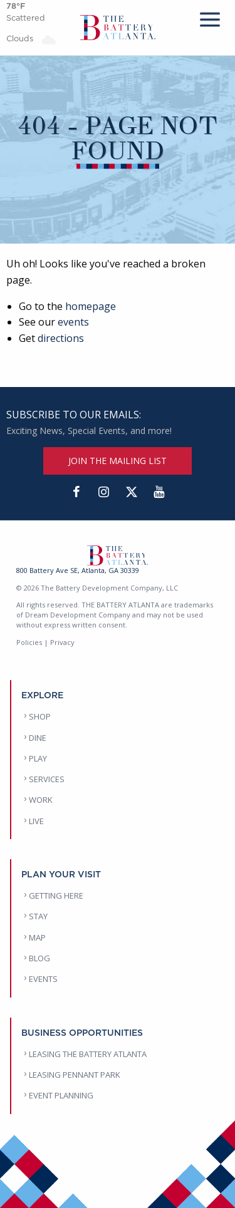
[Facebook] (76, 492)
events (73, 322)
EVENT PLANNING (61, 1095)
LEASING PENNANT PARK (74, 1074)
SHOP (40, 716)
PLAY (38, 758)
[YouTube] (159, 492)
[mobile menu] (210, 17)
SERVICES (47, 779)
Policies (29, 642)
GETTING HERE (56, 895)
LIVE (36, 821)
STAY (38, 916)
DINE (37, 737)
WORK (41, 799)
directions (61, 338)
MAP (37, 937)
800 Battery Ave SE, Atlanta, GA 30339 (77, 570)
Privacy (62, 642)
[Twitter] (131, 492)
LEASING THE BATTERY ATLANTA (88, 1054)
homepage (90, 306)
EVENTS (43, 978)
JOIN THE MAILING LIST (117, 461)
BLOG (39, 958)
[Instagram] (104, 492)
